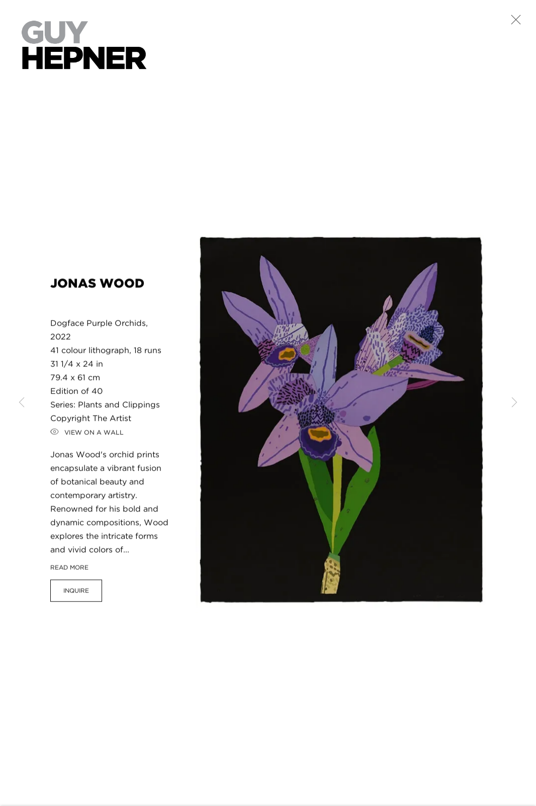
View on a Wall (87, 435)
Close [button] (513, 22)
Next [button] (514, 403)
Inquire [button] (76, 594)
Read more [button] (69, 570)
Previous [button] (21, 403)
